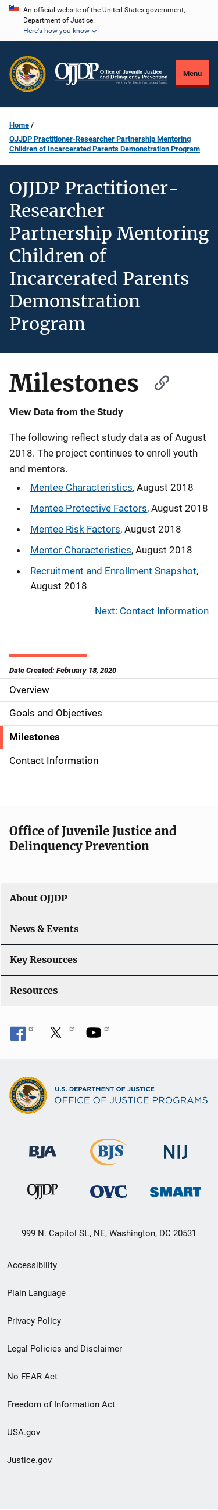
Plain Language (36, 1293)
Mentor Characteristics (80, 550)
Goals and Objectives (55, 713)
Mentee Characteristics (81, 487)
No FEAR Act (32, 1376)
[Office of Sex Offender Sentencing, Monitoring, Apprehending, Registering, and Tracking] (175, 1188)
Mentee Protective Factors (88, 508)
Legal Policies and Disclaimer (64, 1349)
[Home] (111, 74)
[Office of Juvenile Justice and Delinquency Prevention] (42, 1194)
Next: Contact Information (152, 611)
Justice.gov (29, 1460)
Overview (29, 690)
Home (19, 125)
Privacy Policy (34, 1321)
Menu (192, 73)
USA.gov (23, 1432)
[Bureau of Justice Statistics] (109, 1160)
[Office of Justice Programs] (27, 74)
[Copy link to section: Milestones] (156, 381)
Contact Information (53, 760)
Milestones (34, 737)
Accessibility (32, 1265)
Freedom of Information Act (61, 1404)
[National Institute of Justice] (175, 1147)
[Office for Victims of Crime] (108, 1191)
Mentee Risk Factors (75, 529)
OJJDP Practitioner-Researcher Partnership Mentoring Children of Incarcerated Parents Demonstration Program (104, 144)
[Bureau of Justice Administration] (42, 1146)
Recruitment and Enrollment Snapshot (113, 571)
